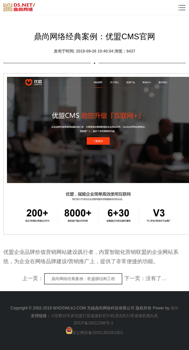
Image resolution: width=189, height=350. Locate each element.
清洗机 (120, 315)
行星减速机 (92, 315)
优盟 (79, 315)
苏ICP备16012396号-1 (93, 323)
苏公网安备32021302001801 (97, 332)
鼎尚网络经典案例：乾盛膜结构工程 (83, 278)
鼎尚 (174, 308)
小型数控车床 (63, 315)
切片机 (108, 315)
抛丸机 (152, 315)
